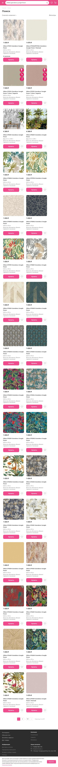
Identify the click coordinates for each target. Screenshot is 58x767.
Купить (11, 60)
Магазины (34, 740)
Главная (4, 7)
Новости (33, 737)
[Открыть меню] (2, 2)
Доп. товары (5, 740)
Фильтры (52, 15)
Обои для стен (6, 735)
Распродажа (5, 732)
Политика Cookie (7, 765)
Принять (51, 762)
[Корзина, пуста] (55, 2)
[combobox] (25, 3)
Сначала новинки (8, 15)
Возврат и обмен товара (9, 752)
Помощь (4, 754)
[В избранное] (22, 60)
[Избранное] (51, 2)
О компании (34, 734)
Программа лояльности (9, 749)
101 (27, 719)
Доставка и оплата (7, 747)
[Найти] (47, 3)
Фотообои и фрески (7, 737)
